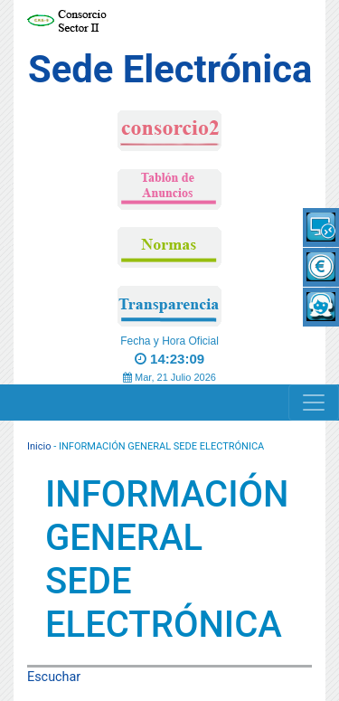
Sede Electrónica (170, 69)
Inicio (39, 446)
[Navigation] (313, 402)
